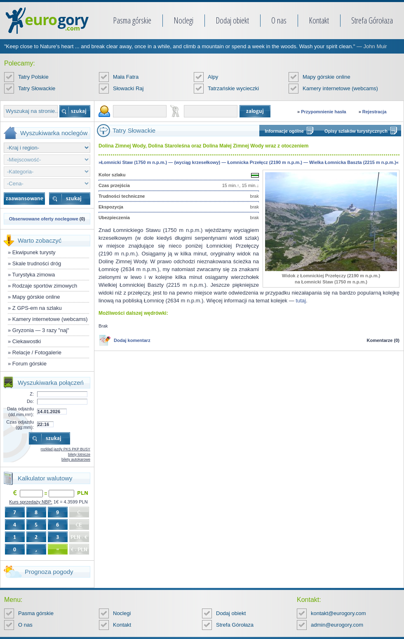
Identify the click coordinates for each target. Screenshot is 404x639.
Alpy (213, 77)
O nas (279, 20)
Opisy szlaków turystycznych (356, 131)
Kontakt (319, 20)
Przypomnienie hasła (323, 111)
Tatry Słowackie (36, 88)
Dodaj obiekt (232, 20)
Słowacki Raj (128, 88)
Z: (32, 393)
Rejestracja (374, 111)
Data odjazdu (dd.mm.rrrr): (20, 411)
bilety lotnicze (79, 454)
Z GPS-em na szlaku (37, 308)
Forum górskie (29, 363)
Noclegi (183, 20)
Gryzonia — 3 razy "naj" (40, 330)
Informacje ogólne (284, 131)
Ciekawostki (26, 341)
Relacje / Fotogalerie (36, 352)
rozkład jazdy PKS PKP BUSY (65, 449)
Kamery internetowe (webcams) (340, 88)
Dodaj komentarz (132, 340)
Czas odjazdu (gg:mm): (20, 424)
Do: (30, 401)
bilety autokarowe (75, 459)
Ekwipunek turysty (34, 252)
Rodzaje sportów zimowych (45, 286)
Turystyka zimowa (33, 275)
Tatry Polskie (33, 77)
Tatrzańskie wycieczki (233, 88)
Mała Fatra (126, 77)
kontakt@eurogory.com (338, 613)
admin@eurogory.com (337, 625)
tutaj (301, 300)
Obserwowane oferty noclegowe (43, 218)
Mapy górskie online (326, 77)
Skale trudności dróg (36, 263)
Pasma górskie (132, 20)
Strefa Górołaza (372, 20)
